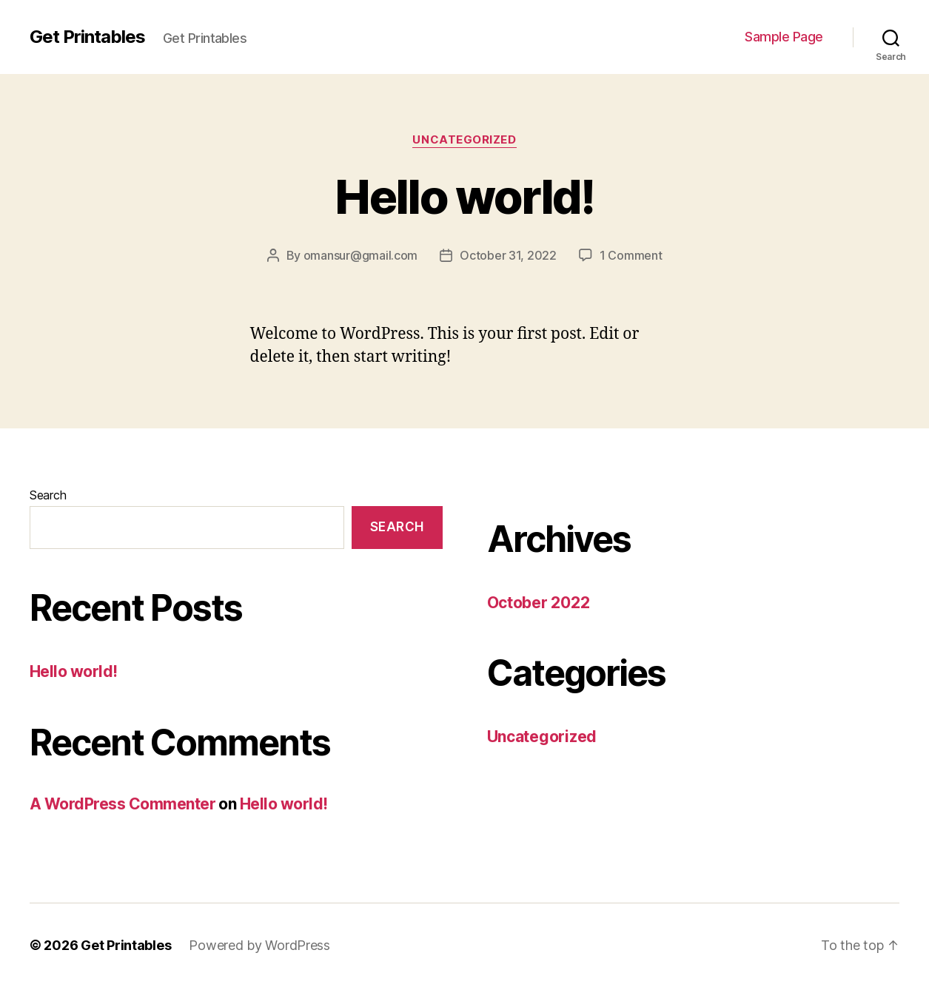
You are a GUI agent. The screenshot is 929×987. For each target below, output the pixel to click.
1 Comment (631, 255)
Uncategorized (464, 139)
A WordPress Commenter (122, 804)
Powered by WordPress (259, 945)
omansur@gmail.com (360, 255)
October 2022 (538, 602)
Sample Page (784, 36)
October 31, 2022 (508, 255)
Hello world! (464, 196)
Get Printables (87, 37)
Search (48, 495)
